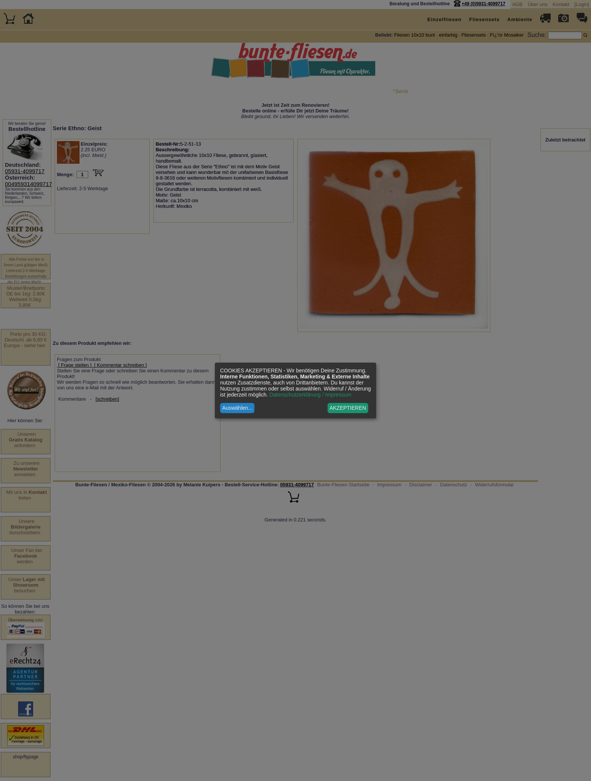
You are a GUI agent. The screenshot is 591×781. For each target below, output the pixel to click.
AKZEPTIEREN (347, 408)
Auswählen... (237, 408)
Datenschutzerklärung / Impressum (310, 395)
